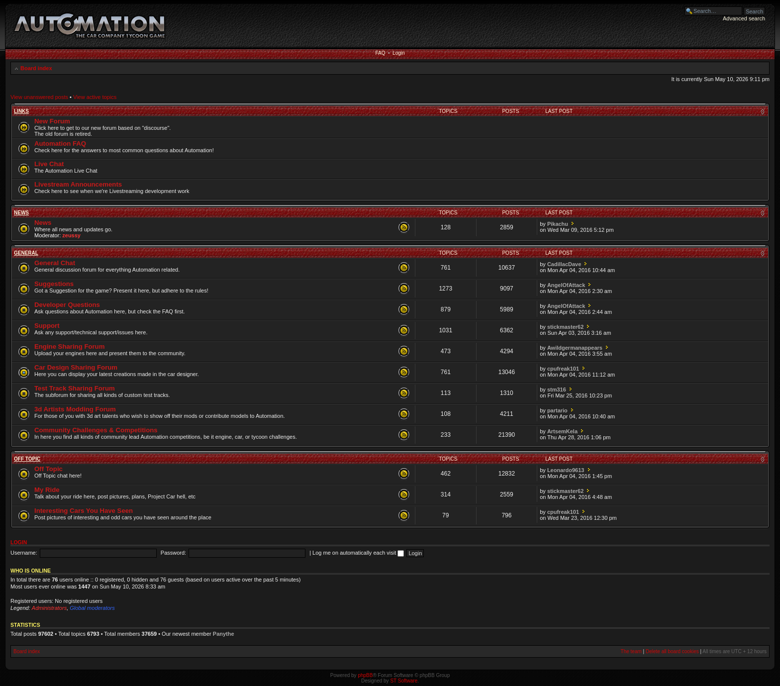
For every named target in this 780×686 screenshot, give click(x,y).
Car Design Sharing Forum (75, 367)
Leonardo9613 (566, 470)
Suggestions (54, 284)
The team (631, 651)
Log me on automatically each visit (358, 553)
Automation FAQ (60, 143)
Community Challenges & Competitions (96, 430)
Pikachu (557, 224)
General (26, 253)
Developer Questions (67, 304)
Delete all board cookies (672, 651)
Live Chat (49, 164)
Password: (173, 553)
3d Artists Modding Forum (75, 409)
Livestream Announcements (78, 184)
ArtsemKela (562, 431)
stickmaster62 (565, 327)
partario (557, 410)
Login (398, 53)
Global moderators (92, 608)
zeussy (71, 235)
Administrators (49, 608)
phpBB (365, 675)
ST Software (403, 681)
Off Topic (27, 459)
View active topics (94, 97)
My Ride (47, 489)
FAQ (380, 53)
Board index (36, 68)
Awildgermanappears (574, 348)
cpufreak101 (563, 369)
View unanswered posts (39, 97)
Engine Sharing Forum (69, 346)
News (21, 212)
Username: (23, 553)
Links (21, 111)
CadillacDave (564, 264)
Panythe (223, 634)
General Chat (54, 263)
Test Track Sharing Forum (74, 388)
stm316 (556, 389)
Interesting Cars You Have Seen (83, 510)
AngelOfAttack (566, 285)
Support (47, 325)
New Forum (52, 121)
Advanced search (744, 18)
